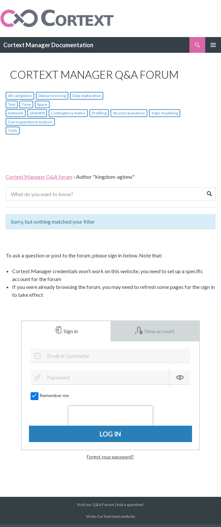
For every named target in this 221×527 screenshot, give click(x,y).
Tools (12, 130)
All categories (20, 95)
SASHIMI (37, 113)
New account (158, 332)
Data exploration (86, 95)
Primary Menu (213, 45)
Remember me (50, 398)
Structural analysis (129, 113)
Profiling (99, 113)
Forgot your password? (110, 459)
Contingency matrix (68, 113)
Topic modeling (164, 113)
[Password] (110, 380)
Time (26, 104)
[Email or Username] (110, 358)
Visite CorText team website (110, 519)
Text (11, 104)
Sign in (70, 332)
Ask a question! (130, 507)
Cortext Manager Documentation (48, 45)
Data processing (52, 95)
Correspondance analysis (30, 121)
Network (15, 113)
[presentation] (110, 418)
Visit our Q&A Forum (95, 507)
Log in (110, 436)
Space (42, 104)
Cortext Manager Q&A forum (39, 176)
